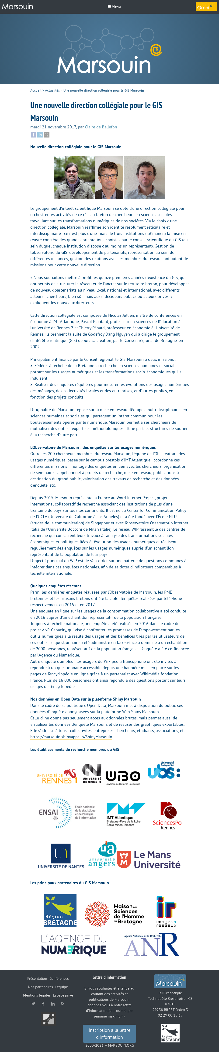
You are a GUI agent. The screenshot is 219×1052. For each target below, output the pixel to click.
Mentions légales (37, 995)
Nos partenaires (40, 987)
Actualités (52, 91)
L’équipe (61, 987)
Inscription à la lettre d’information (109, 1034)
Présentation (37, 978)
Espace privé (63, 995)
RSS (62, 1004)
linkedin (53, 1004)
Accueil (35, 91)
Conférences (59, 978)
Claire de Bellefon (101, 127)
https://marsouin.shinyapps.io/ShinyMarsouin (71, 737)
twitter (33, 1004)
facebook (43, 1004)
